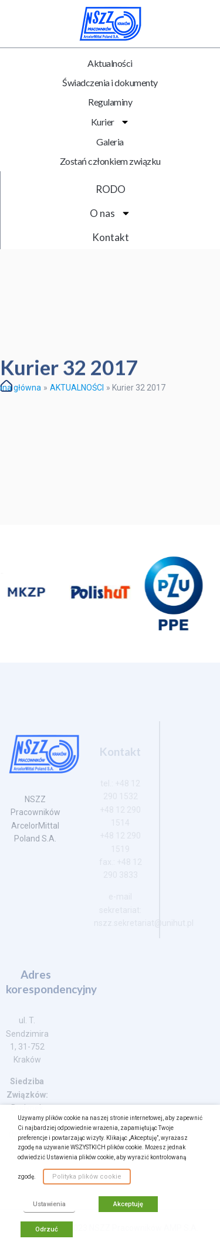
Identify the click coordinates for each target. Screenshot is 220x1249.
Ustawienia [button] (49, 1204)
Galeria (110, 141)
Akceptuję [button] (128, 1204)
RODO (111, 189)
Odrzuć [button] (46, 1229)
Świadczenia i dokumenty (110, 82)
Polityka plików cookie (86, 1176)
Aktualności (110, 63)
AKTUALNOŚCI (77, 387)
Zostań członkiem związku (110, 161)
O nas (110, 213)
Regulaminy (110, 101)
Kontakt (110, 237)
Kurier (110, 122)
